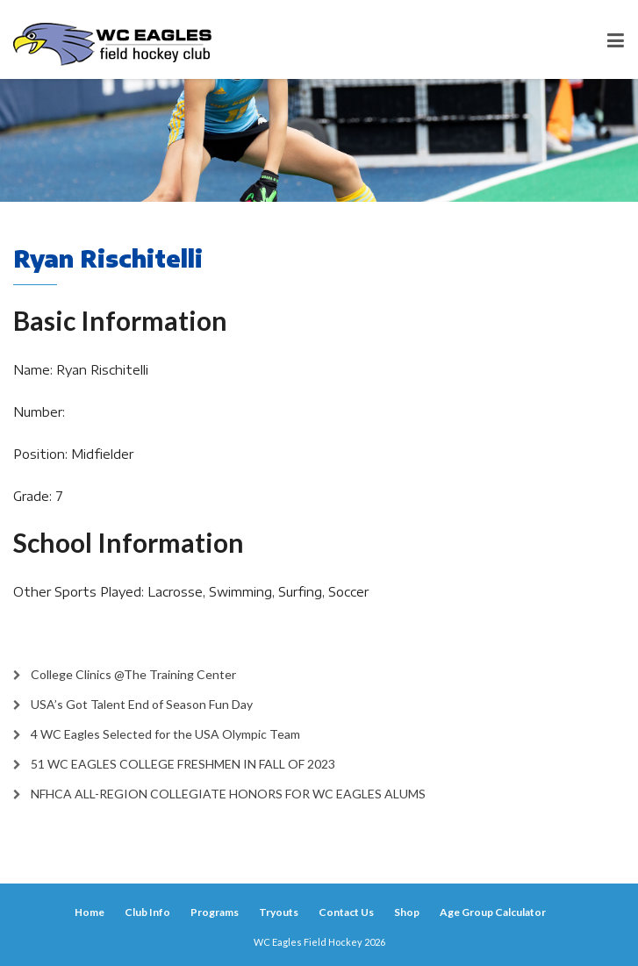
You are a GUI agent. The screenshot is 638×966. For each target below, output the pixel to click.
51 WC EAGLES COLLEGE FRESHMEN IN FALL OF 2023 (183, 763)
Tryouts (278, 912)
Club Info (147, 912)
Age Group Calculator (493, 912)
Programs (214, 912)
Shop (406, 912)
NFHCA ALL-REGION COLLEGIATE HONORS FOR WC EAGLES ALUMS (228, 793)
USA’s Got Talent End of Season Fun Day (142, 704)
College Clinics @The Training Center (133, 674)
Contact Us (346, 912)
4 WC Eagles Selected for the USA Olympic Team (165, 733)
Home (89, 912)
